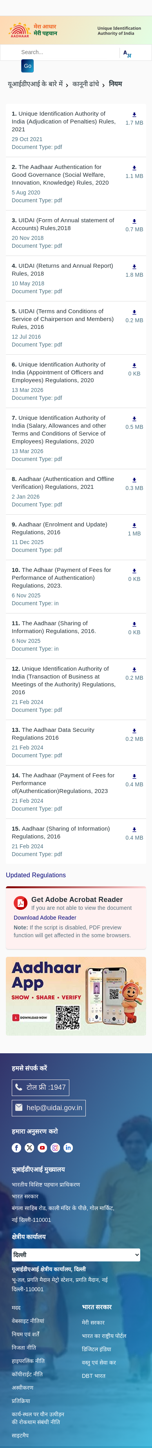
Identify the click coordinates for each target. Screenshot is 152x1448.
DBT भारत (93, 1376)
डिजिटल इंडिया (96, 1349)
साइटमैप (20, 1435)
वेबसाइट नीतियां (28, 1321)
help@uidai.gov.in (48, 1108)
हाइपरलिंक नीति (28, 1361)
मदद (16, 1308)
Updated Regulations (36, 875)
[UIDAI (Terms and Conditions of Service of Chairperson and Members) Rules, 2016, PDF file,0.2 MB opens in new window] (134, 316)
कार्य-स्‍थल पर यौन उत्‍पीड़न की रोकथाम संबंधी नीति (38, 1418)
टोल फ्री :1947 (40, 1087)
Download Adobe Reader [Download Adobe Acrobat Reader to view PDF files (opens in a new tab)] (45, 918)
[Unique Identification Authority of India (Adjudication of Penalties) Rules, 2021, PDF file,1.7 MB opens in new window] (134, 118)
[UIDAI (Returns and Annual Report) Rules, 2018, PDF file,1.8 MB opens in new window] (134, 270)
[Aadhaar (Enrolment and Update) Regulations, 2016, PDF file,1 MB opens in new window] (134, 529)
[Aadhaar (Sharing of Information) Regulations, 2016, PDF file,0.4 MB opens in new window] (134, 833)
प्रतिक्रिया (21, 1401)
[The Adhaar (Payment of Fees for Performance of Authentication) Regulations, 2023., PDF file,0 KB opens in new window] (134, 575)
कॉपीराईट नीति (27, 1374)
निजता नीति (24, 1348)
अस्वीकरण (22, 1387)
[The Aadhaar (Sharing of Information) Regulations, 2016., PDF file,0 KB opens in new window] (134, 628)
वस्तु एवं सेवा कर (99, 1362)
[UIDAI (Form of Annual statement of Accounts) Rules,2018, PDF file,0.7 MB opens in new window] (134, 225)
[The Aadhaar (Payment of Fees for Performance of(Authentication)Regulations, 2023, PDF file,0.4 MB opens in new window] (134, 780)
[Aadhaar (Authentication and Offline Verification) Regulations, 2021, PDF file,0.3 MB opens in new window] (134, 484)
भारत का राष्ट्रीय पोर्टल (104, 1336)
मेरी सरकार (93, 1322)
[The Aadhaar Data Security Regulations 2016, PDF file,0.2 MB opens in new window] (134, 734)
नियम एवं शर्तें (25, 1334)
